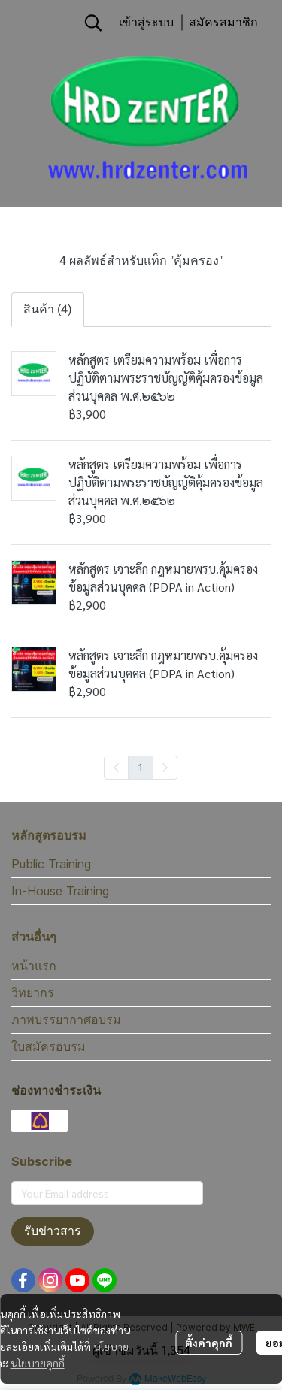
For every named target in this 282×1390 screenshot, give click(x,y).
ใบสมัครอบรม (48, 1046)
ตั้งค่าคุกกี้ (208, 1342)
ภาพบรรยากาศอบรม (66, 1019)
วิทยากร (32, 992)
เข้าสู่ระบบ (146, 22)
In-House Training (60, 890)
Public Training (51, 863)
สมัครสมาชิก (223, 22)
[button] (93, 22)
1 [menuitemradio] (141, 767)
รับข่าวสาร (52, 1231)
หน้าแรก (33, 965)
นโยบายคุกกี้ (38, 1363)
